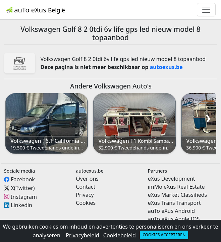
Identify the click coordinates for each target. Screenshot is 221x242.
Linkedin (21, 205)
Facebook (23, 179)
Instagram (24, 196)
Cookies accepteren (164, 235)
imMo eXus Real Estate (176, 186)
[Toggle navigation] (206, 9)
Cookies (86, 202)
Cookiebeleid (119, 235)
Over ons (87, 178)
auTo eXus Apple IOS (174, 219)
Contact (85, 186)
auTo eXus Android (171, 211)
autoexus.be (166, 67)
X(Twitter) (23, 188)
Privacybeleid (82, 235)
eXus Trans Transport (174, 202)
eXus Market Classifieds (177, 194)
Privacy (85, 194)
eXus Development (171, 178)
